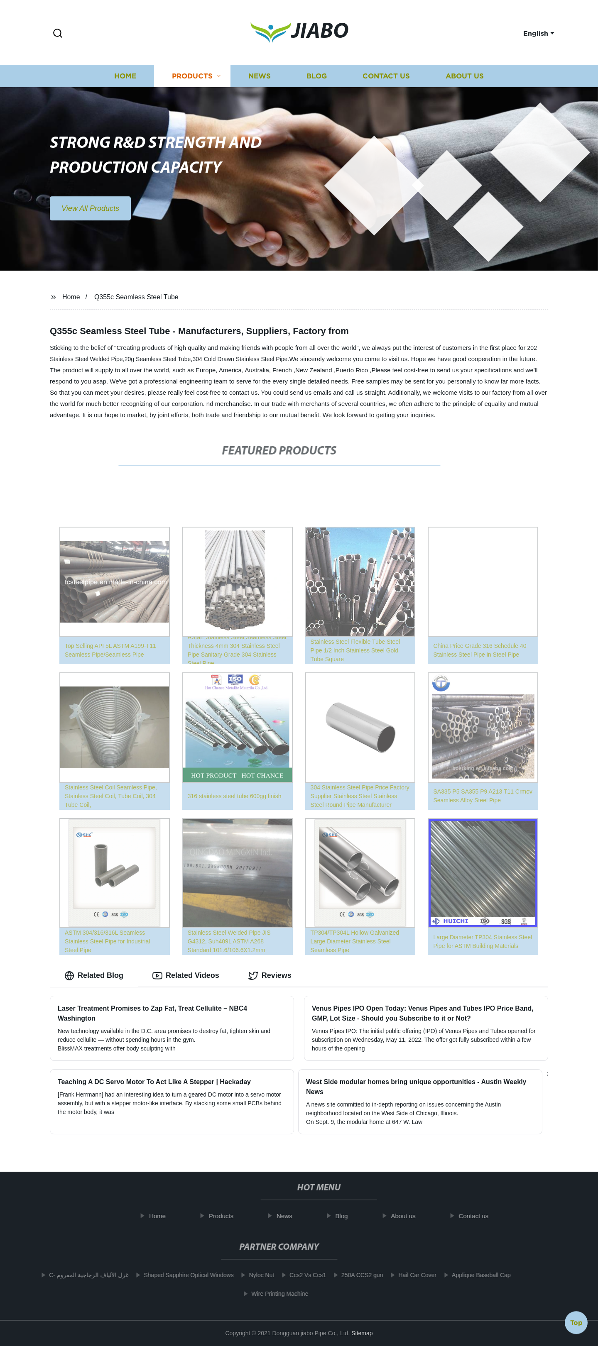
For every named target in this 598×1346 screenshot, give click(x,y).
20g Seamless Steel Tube (158, 359)
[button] (58, 33)
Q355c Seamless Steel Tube (136, 296)
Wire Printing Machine (272, 1293)
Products (192, 79)
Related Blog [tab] (93, 976)
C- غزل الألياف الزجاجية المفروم (81, 1275)
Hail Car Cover (410, 1275)
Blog (316, 79)
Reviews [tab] (270, 976)
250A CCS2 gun (354, 1275)
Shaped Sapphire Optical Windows (181, 1275)
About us (465, 79)
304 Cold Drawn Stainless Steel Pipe (240, 359)
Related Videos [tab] (185, 976)
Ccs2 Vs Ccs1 (300, 1275)
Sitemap (362, 1333)
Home (125, 79)
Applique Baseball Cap (473, 1275)
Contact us (386, 79)
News (259, 79)
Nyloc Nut (254, 1275)
